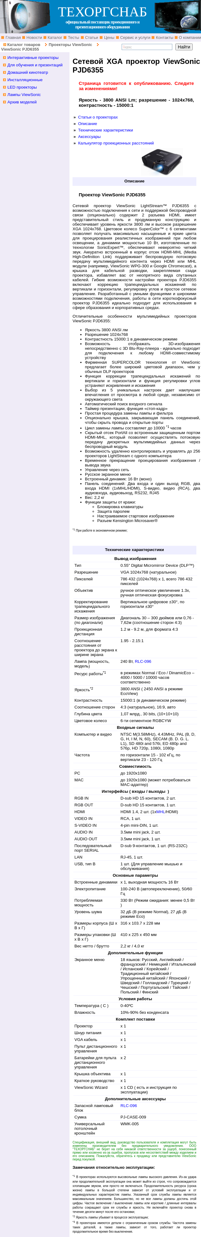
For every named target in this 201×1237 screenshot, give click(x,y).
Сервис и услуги (135, 37)
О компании (189, 37)
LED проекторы (22, 87)
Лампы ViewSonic (24, 94)
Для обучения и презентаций (35, 65)
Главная (12, 37)
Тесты (73, 37)
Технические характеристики (105, 130)
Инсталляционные (25, 79)
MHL (160, 811)
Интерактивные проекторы (33, 57)
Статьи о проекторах (98, 117)
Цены (108, 37)
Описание (87, 123)
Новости (33, 37)
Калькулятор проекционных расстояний (116, 143)
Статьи (91, 37)
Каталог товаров (23, 44)
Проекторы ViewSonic (70, 44)
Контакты (164, 37)
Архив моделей (22, 102)
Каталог (54, 37)
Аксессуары (89, 136)
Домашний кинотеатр (27, 72)
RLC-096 (143, 661)
